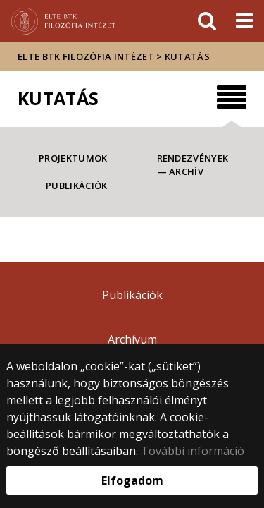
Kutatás (187, 56)
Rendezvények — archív (193, 165)
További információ (192, 451)
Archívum (132, 339)
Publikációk (76, 185)
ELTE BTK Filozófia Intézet (86, 56)
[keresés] (207, 21)
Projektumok (73, 158)
